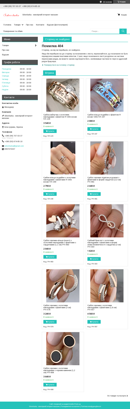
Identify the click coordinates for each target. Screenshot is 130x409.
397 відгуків (107, 2)
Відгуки (5, 54)
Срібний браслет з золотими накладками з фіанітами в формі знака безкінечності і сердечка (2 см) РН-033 (104, 243)
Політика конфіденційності (91, 406)
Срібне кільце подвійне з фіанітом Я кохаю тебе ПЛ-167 (104, 116)
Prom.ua (77, 404)
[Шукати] (123, 31)
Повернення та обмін (13, 31)
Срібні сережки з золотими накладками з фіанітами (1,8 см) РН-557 (102, 307)
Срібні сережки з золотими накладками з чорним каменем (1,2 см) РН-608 (59, 370)
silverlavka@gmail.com (14, 146)
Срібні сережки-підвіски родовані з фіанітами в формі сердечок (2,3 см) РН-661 (104, 180)
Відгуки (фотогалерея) (57, 25)
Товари (17, 25)
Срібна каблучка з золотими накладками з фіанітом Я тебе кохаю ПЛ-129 (60, 117)
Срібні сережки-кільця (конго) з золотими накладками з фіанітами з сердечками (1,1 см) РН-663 (59, 242)
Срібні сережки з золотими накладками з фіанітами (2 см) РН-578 (57, 307)
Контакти (40, 25)
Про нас (29, 25)
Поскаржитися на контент (70, 406)
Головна (7, 25)
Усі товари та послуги (116, 396)
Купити (51, 131)
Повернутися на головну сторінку (59, 65)
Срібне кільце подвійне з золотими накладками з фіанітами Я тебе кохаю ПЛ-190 (59, 180)
